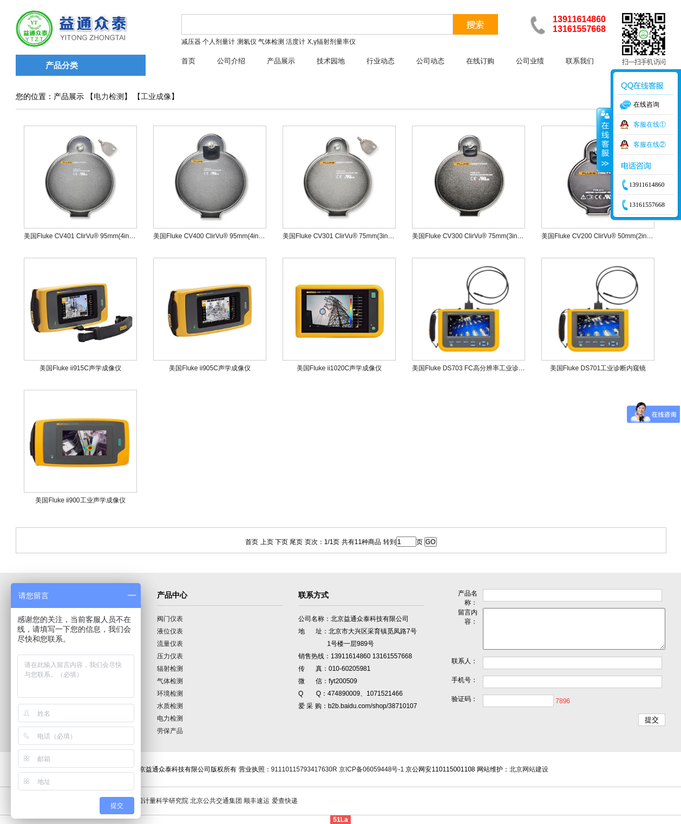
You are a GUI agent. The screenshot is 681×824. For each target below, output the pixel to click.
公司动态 (430, 61)
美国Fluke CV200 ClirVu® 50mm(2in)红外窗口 (608, 236)
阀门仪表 (170, 619)
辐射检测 (170, 668)
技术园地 (331, 61)
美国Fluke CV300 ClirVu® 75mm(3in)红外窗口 (478, 236)
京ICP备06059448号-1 (371, 769)
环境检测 (170, 693)
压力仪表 (170, 656)
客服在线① (649, 124)
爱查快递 (285, 801)
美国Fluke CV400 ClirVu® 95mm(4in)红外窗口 (219, 236)
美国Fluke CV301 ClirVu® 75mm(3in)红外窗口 (349, 236)
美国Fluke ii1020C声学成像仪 (339, 368)
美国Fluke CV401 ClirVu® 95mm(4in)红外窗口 (90, 236)
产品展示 (281, 61)
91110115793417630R (304, 769)
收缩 (604, 139)
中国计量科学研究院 (159, 801)
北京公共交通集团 (216, 801)
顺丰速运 (257, 801)
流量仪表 (170, 644)
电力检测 (109, 97)
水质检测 (170, 706)
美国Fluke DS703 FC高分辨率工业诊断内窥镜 (478, 368)
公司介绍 (231, 61)
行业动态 (380, 61)
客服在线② (649, 144)
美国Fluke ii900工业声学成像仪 (80, 500)
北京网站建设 (528, 769)
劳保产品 (170, 731)
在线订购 (480, 61)
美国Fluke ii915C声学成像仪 (80, 368)
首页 (188, 61)
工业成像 (156, 97)
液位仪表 (170, 631)
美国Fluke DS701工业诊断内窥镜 (598, 368)
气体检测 (170, 681)
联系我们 (580, 61)
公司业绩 (530, 61)
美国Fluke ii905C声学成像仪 (210, 368)
